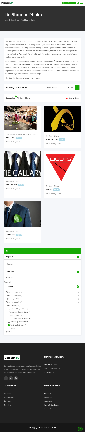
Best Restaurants (50, 364)
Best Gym (7, 401)
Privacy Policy (49, 409)
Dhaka (18, 142)
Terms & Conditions (51, 405)
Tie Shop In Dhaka (29, 134)
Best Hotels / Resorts (52, 368)
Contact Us (48, 397)
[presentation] (42, 264)
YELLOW (10, 137)
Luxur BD (10, 234)
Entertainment (49, 372)
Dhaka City (12, 142)
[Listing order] (57, 87)
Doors (49, 189)
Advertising (48, 401)
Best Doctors (8, 393)
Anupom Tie (52, 139)
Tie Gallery (11, 184)
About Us (47, 393)
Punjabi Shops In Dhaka (14, 134)
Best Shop (7, 405)
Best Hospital (9, 397)
